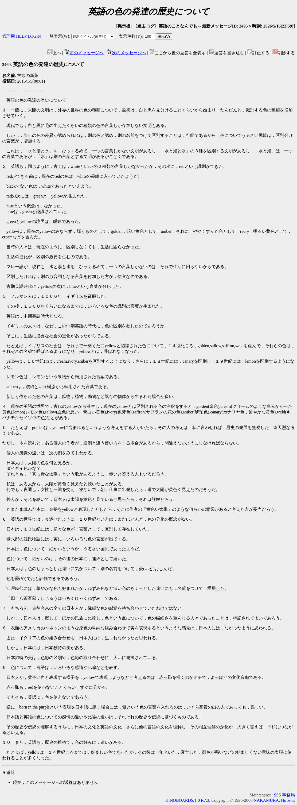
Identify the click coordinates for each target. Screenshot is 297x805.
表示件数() (130, 36)
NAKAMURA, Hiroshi (274, 800)
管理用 (8, 36)
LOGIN (34, 36)
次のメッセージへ (126, 53)
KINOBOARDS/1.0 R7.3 (187, 800)
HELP (21, 36)
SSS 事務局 (284, 795)
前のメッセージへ (84, 53)
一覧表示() (57, 36)
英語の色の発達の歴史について (43, 64)
